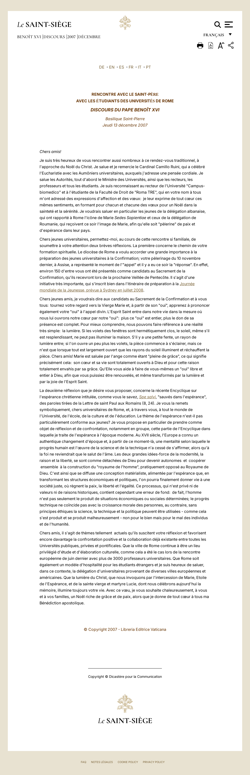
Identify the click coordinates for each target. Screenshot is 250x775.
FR (131, 67)
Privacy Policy (154, 762)
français (214, 36)
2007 (72, 36)
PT (148, 67)
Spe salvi (147, 396)
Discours (54, 36)
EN (112, 67)
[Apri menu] (228, 24)
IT (139, 67)
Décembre (89, 36)
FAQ (83, 762)
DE (101, 67)
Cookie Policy (128, 762)
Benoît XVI (29, 36)
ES (121, 67)
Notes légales (102, 762)
